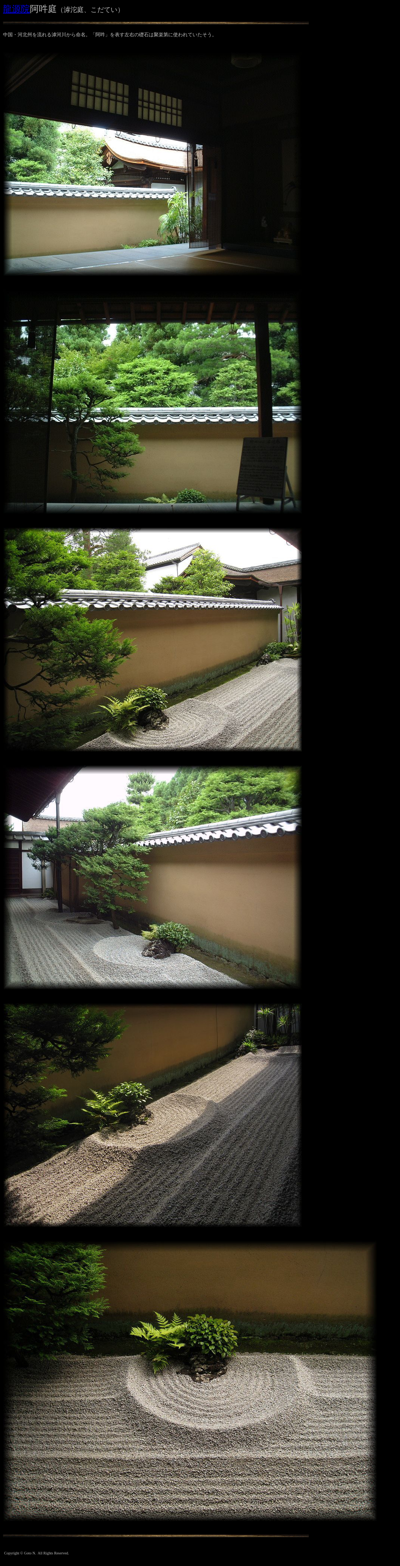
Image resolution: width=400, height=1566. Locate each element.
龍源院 (16, 9)
